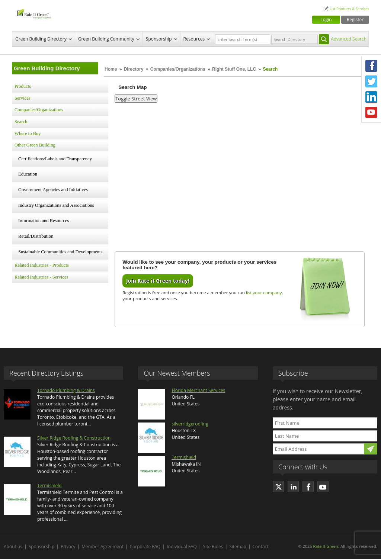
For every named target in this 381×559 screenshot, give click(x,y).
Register (355, 19)
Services (23, 98)
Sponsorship (159, 39)
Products (23, 86)
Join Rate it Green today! (157, 280)
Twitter (371, 81)
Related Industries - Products (42, 265)
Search (21, 121)
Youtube (371, 113)
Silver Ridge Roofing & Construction (74, 438)
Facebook (371, 66)
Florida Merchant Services (198, 390)
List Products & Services (349, 8)
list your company (264, 292)
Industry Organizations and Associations (56, 205)
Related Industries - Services (41, 277)
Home (111, 69)
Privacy (68, 546)
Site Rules (213, 546)
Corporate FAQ (145, 546)
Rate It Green (325, 546)
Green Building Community (106, 39)
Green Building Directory (41, 39)
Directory (134, 69)
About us (13, 546)
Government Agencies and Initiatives (53, 189)
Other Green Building (35, 145)
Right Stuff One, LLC (234, 69)
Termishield (49, 485)
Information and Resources (43, 220)
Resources (194, 39)
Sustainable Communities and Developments (60, 251)
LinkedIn (371, 97)
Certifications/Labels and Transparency (55, 158)
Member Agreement (102, 546)
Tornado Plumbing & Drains (66, 390)
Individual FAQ (182, 546)
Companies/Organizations (177, 69)
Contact (261, 546)
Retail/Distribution (35, 236)
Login (326, 19)
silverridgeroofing (190, 424)
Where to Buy (28, 133)
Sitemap (237, 546)
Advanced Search (348, 39)
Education (27, 174)
